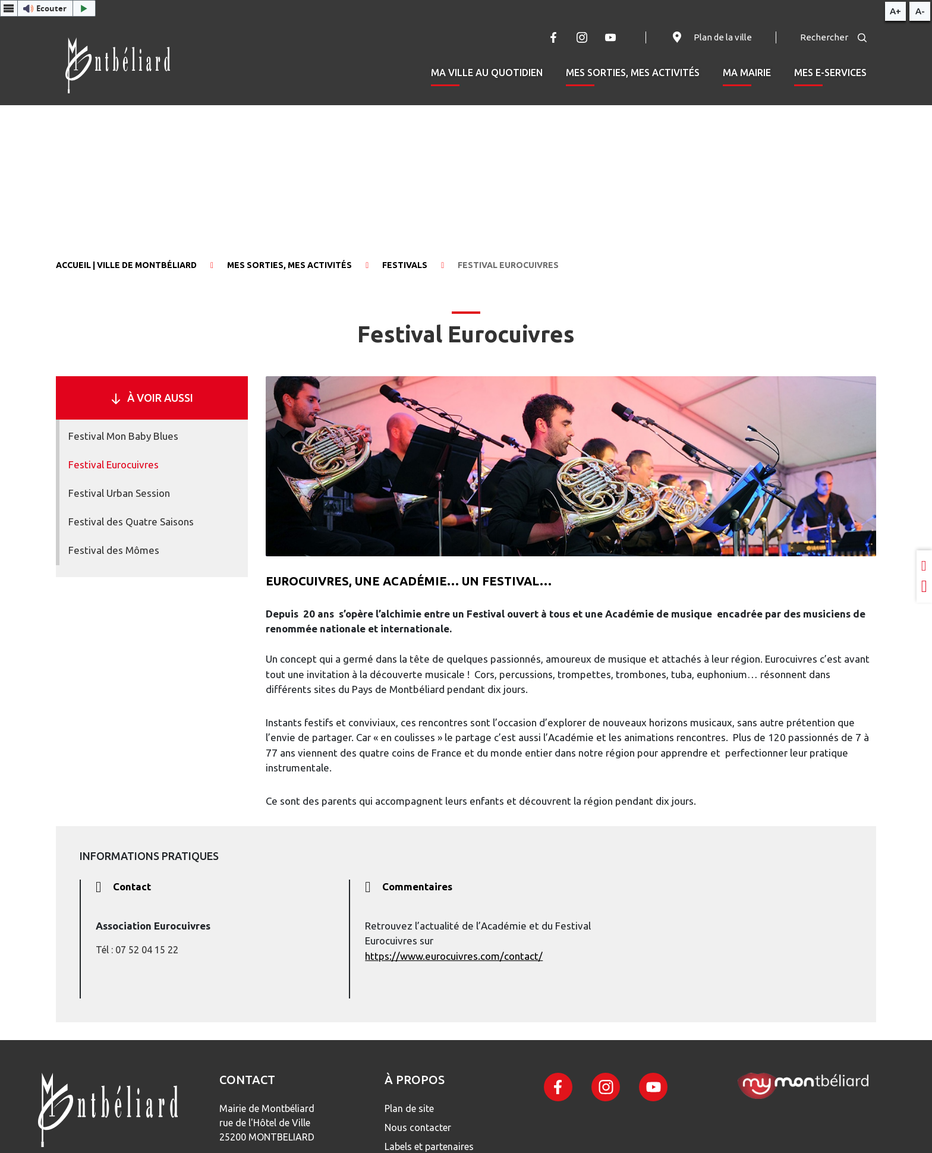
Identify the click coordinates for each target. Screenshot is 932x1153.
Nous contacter (418, 1127)
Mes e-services (830, 72)
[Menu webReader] (9, 8)
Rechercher (833, 37)
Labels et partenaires (429, 1146)
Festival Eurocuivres (113, 464)
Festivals (404, 265)
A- (920, 11)
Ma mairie (747, 72)
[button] (48, 8)
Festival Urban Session (119, 493)
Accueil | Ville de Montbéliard (126, 265)
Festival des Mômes (113, 550)
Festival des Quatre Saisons (131, 521)
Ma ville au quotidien (487, 72)
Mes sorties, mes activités (633, 72)
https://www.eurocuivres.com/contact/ (454, 956)
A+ (895, 11)
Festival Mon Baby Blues (123, 436)
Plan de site (409, 1108)
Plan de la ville (711, 37)
